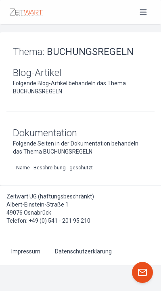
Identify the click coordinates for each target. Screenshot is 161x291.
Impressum (25, 251)
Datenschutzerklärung (83, 251)
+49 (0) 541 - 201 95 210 (59, 220)
